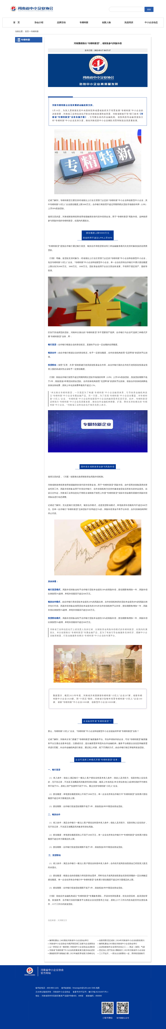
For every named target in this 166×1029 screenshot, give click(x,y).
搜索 (149, 9)
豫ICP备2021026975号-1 (98, 992)
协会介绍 (39, 22)
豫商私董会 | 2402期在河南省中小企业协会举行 (69, 940)
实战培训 (128, 22)
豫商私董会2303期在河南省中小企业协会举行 (118, 944)
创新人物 (106, 22)
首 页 (16, 22)
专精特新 (84, 22)
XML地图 (95, 988)
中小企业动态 (151, 22)
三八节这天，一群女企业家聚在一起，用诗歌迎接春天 (122, 953)
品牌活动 (61, 22)
